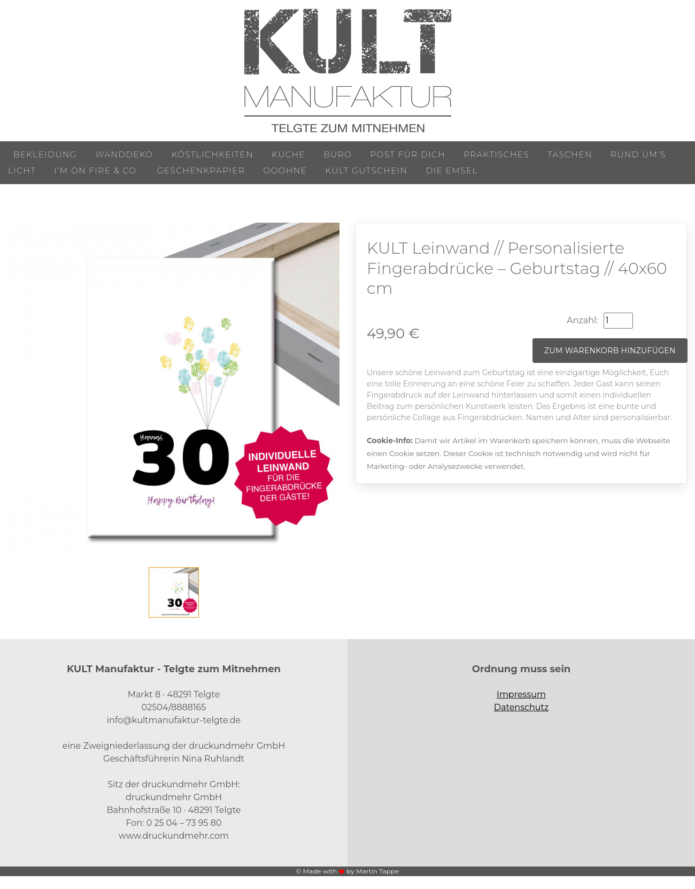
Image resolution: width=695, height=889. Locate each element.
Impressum (521, 694)
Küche (288, 154)
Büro (337, 154)
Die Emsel (452, 170)
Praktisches (496, 154)
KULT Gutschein (367, 170)
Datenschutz (521, 707)
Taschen (569, 154)
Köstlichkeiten (212, 154)
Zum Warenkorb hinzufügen (610, 350)
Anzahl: (582, 320)
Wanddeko (124, 154)
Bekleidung (45, 154)
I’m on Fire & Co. (96, 170)
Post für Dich (408, 154)
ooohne (285, 170)
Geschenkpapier (201, 170)
